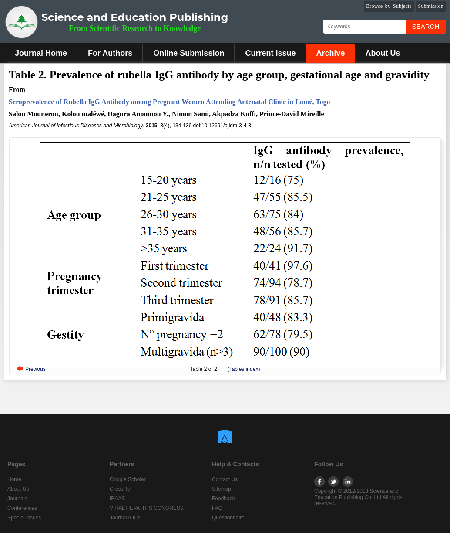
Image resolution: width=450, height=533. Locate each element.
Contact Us (225, 479)
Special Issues (24, 518)
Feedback (223, 499)
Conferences (22, 508)
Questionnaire (228, 518)
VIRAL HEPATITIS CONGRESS (147, 508)
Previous (35, 369)
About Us (382, 53)
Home (14, 479)
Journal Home (41, 53)
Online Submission (188, 53)
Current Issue (270, 53)
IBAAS (117, 499)
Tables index (244, 369)
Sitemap (221, 489)
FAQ (217, 508)
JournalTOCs (125, 518)
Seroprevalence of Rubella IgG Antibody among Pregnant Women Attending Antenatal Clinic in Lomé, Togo (169, 101)
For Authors (110, 53)
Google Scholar (128, 479)
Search (426, 26)
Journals (17, 499)
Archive (330, 53)
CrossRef (120, 489)
